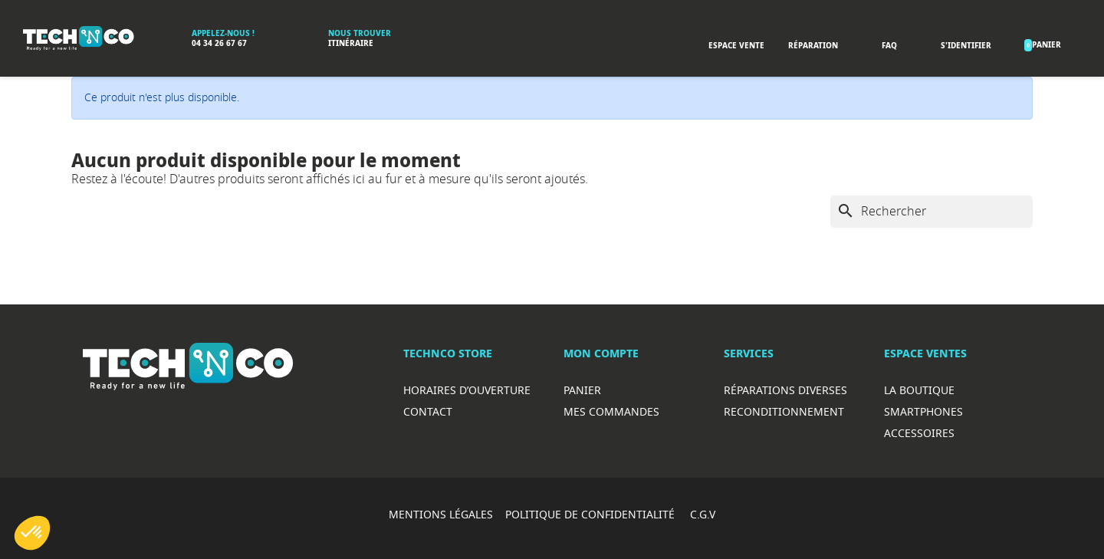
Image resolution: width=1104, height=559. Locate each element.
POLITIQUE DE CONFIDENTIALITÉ (591, 514)
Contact (427, 411)
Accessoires (919, 433)
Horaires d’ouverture (467, 390)
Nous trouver (359, 33)
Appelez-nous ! (223, 33)
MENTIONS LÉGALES (441, 514)
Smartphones (923, 411)
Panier (582, 390)
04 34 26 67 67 (219, 43)
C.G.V (702, 514)
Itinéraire (350, 43)
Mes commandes (611, 411)
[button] (32, 533)
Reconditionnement (784, 411)
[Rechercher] (931, 212)
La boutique (919, 390)
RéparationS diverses (785, 390)
